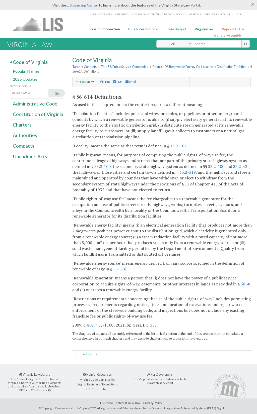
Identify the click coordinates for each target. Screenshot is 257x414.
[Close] (253, 4)
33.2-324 (241, 166)
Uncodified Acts (30, 156)
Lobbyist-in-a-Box (128, 403)
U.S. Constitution (97, 389)
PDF (117, 81)
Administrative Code (35, 103)
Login (238, 14)
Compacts (23, 146)
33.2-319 (187, 172)
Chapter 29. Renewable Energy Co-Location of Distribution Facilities (199, 67)
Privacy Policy (174, 14)
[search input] (216, 44)
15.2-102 (178, 146)
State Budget (175, 29)
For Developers (159, 374)
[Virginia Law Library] (49, 390)
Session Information (104, 29)
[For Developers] (171, 382)
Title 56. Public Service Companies (124, 67)
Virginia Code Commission (97, 379)
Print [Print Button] (105, 81)
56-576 (119, 269)
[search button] (245, 44)
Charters (22, 125)
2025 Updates (25, 78)
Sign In (221, 408)
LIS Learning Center (82, 5)
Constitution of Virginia (38, 114)
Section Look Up (20, 86)
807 (90, 325)
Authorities (25, 135)
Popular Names (26, 71)
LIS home (195, 14)
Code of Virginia (30, 62)
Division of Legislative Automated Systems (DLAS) (184, 408)
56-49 (246, 284)
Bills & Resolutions (142, 29)
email (131, 81)
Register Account (217, 14)
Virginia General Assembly (109, 14)
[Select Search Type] (174, 44)
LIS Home (106, 403)
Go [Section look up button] (56, 93)
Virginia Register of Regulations (97, 384)
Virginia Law (204, 29)
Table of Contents (84, 67)
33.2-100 (102, 166)
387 (153, 325)
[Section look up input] (34, 92)
